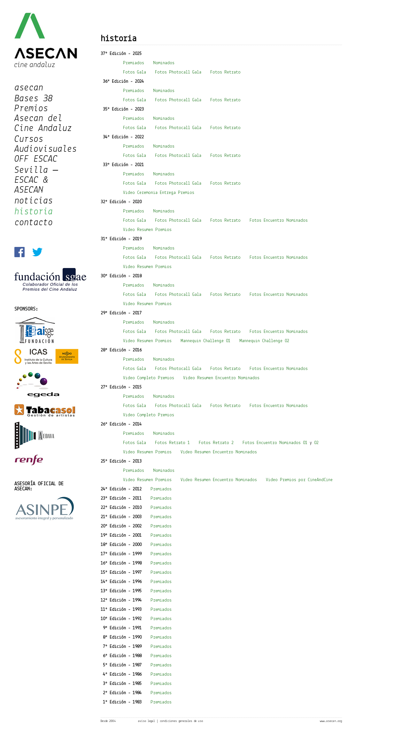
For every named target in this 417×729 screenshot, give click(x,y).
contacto (33, 223)
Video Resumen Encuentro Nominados (221, 378)
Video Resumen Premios (147, 229)
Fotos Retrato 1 (172, 443)
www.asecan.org (331, 721)
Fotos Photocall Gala (178, 72)
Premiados (133, 63)
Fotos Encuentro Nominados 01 (275, 443)
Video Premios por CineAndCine (299, 480)
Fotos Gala (134, 72)
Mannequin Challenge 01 (205, 341)
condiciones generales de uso (181, 721)
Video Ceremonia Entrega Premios (158, 192)
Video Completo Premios (148, 378)
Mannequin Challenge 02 (264, 341)
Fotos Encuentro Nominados (279, 220)
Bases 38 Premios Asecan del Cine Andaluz (43, 114)
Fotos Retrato (226, 72)
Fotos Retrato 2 (216, 443)
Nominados (163, 63)
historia (33, 212)
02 (316, 443)
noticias (33, 201)
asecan (28, 88)
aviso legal (146, 721)
